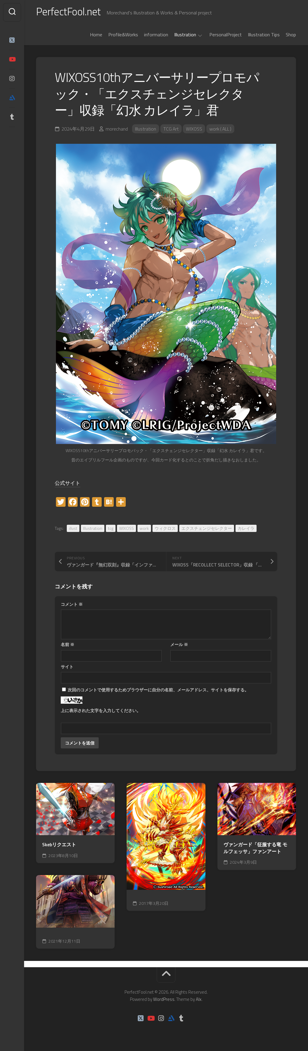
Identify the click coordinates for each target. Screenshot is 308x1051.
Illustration (185, 36)
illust (73, 529)
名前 (67, 645)
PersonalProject (225, 36)
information (156, 36)
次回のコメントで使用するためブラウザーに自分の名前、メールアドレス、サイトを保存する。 (158, 691)
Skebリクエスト (59, 846)
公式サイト (69, 483)
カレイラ (246, 529)
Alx (199, 1000)
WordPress (163, 1000)
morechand (117, 130)
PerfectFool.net (70, 12)
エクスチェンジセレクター (206, 529)
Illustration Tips (264, 36)
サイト (67, 668)
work (144, 529)
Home (96, 36)
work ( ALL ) (221, 130)
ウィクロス (165, 529)
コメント (72, 605)
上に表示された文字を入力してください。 (101, 711)
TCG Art (171, 130)
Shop (291, 36)
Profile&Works (123, 36)
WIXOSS (194, 130)
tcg (110, 529)
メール (179, 645)
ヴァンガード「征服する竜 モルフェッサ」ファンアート (255, 849)
